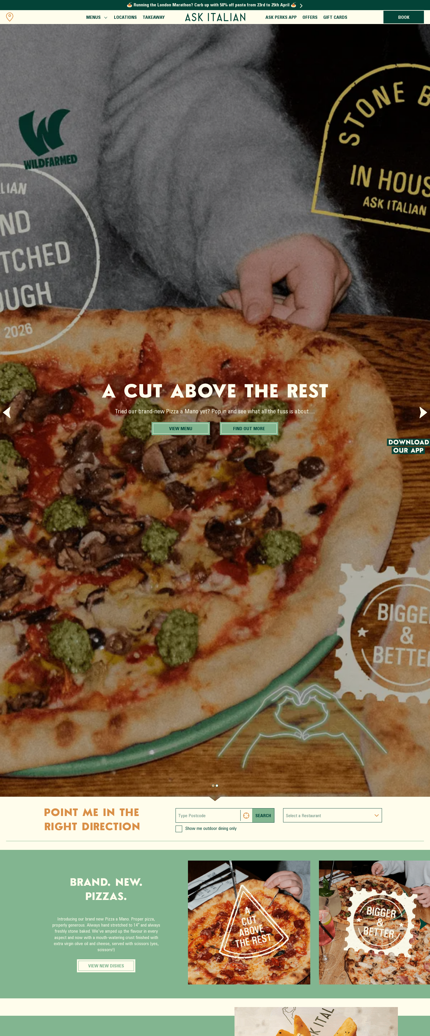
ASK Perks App (281, 17)
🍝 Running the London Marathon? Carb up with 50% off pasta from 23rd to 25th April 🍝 (215, 5)
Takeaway (154, 17)
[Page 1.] (216, 785)
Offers (310, 17)
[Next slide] (423, 412)
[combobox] (332, 815)
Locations (125, 17)
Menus (96, 18)
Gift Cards (335, 17)
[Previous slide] (6, 412)
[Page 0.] (213, 785)
